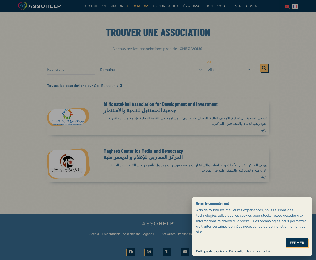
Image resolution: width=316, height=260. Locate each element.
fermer (297, 243)
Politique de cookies (210, 251)
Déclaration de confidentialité (249, 251)
